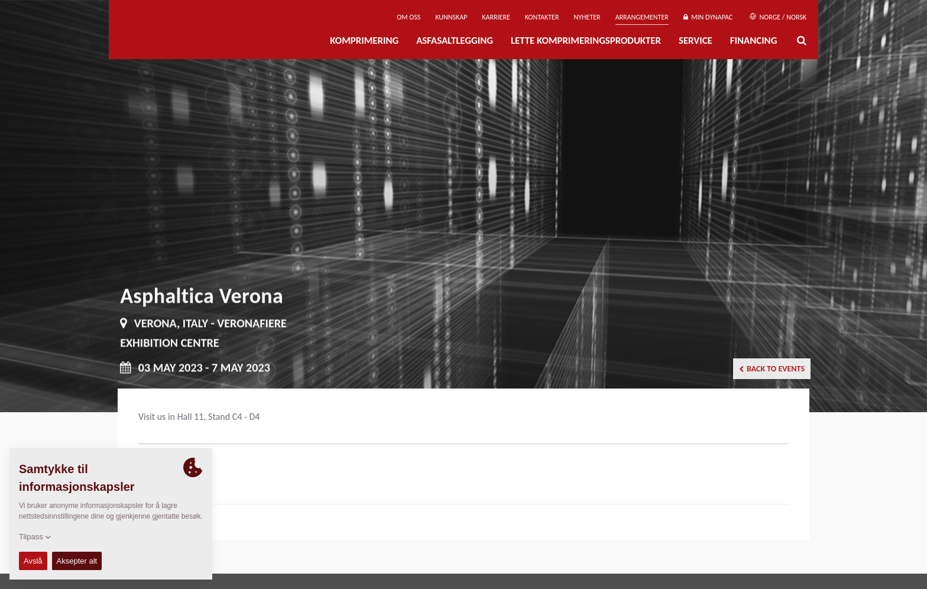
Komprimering (364, 40)
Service (695, 40)
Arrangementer (642, 17)
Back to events (772, 369)
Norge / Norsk (778, 17)
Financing (753, 40)
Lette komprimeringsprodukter (586, 40)
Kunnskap (451, 17)
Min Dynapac (707, 17)
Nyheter (586, 17)
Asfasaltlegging (454, 40)
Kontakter (542, 17)
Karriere (496, 17)
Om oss (408, 17)
